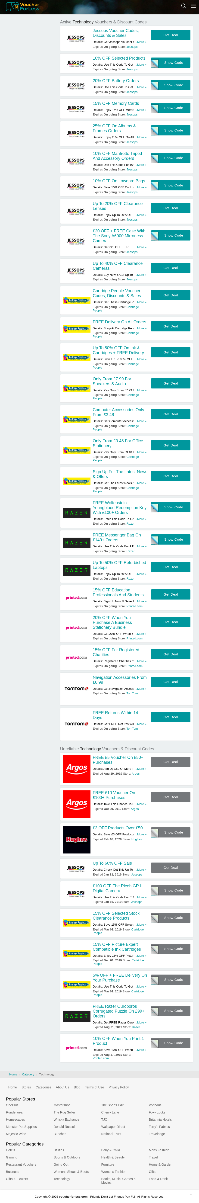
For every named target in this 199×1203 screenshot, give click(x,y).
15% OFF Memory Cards (116, 103)
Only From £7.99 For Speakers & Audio (112, 381)
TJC (104, 1119)
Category (28, 1074)
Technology (62, 1179)
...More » (140, 42)
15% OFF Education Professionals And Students (118, 592)
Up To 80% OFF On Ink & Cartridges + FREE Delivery (118, 350)
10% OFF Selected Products (119, 58)
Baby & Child (110, 1150)
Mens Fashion (159, 1150)
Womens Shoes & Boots (71, 1172)
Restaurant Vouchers (21, 1164)
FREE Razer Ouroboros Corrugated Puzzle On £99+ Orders (119, 1011)
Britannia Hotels (160, 1119)
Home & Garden (160, 1164)
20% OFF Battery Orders (116, 80)
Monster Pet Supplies (21, 1127)
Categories (43, 1087)
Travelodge (157, 1134)
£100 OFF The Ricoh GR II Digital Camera (118, 888)
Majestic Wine (16, 1134)
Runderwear (15, 1112)
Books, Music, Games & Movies (118, 1180)
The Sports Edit (112, 1105)
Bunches (60, 1134)
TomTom (132, 693)
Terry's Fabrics (159, 1127)
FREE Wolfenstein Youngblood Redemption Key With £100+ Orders (120, 507)
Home (13, 1074)
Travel (153, 1157)
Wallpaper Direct (113, 1127)
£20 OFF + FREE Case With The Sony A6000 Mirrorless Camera (119, 236)
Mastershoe (62, 1105)
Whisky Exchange (66, 1119)
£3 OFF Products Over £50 (118, 828)
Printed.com (135, 606)
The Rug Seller (64, 1112)
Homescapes (15, 1119)
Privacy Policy (119, 1087)
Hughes (136, 839)
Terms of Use (94, 1087)
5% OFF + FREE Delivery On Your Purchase (120, 977)
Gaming (11, 1157)
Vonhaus (155, 1105)
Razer (131, 523)
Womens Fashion (113, 1172)
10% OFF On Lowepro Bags (119, 181)
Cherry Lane (110, 1112)
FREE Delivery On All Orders (119, 322)
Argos (136, 773)
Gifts (152, 1172)
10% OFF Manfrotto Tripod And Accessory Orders (117, 156)
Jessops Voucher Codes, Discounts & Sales (116, 33)
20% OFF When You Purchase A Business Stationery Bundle (112, 622)
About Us (62, 1087)
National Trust (111, 1134)
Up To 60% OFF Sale (112, 863)
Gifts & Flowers (17, 1179)
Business (12, 1172)
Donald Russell (64, 1127)
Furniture (107, 1164)
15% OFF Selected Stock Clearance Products (116, 916)
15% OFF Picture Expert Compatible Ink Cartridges (117, 947)
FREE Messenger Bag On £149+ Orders (117, 537)
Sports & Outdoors (67, 1157)
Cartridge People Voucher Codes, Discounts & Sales (117, 293)
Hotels (10, 1150)
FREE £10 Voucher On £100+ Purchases (114, 795)
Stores (26, 1087)
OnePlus (12, 1105)
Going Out (61, 1164)
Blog (77, 1087)
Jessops (132, 46)
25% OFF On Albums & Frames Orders (114, 128)
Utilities (59, 1150)
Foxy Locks (157, 1112)
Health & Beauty (112, 1157)
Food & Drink (158, 1179)
